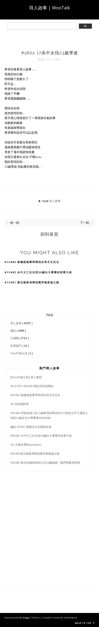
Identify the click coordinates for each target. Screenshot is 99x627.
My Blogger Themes (29, 617)
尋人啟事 (55, 201)
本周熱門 (16, 346)
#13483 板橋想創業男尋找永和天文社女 (31, 262)
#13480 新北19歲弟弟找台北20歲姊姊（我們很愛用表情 (45, 462)
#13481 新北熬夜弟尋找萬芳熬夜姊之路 (31, 282)
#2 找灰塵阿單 (19, 404)
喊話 (13, 330)
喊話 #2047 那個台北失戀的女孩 (30, 427)
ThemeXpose (70, 617)
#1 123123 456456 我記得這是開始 (31, 386)
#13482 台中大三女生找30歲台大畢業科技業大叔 (38, 272)
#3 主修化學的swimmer (26, 444)
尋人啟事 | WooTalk (49, 7)
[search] (41, 26)
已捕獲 (15, 338)
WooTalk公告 (19, 353)
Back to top (84, 623)
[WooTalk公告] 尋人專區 (26, 377)
